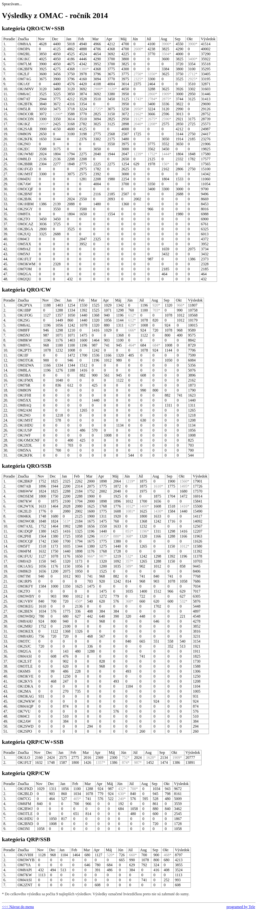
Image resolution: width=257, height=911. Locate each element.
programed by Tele (241, 907)
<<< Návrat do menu (18, 907)
